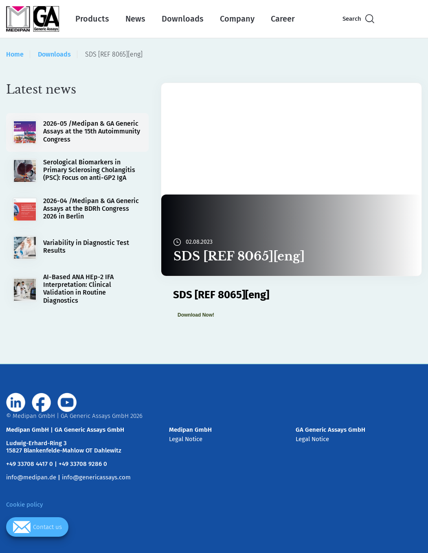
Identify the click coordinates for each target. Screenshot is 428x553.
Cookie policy (24, 504)
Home (15, 54)
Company (237, 19)
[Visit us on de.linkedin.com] (16, 402)
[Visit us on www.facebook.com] (41, 402)
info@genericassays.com (96, 477)
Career (283, 19)
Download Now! (196, 315)
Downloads (183, 19)
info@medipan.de (31, 477)
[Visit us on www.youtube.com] (67, 402)
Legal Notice (185, 439)
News (135, 19)
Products (92, 19)
